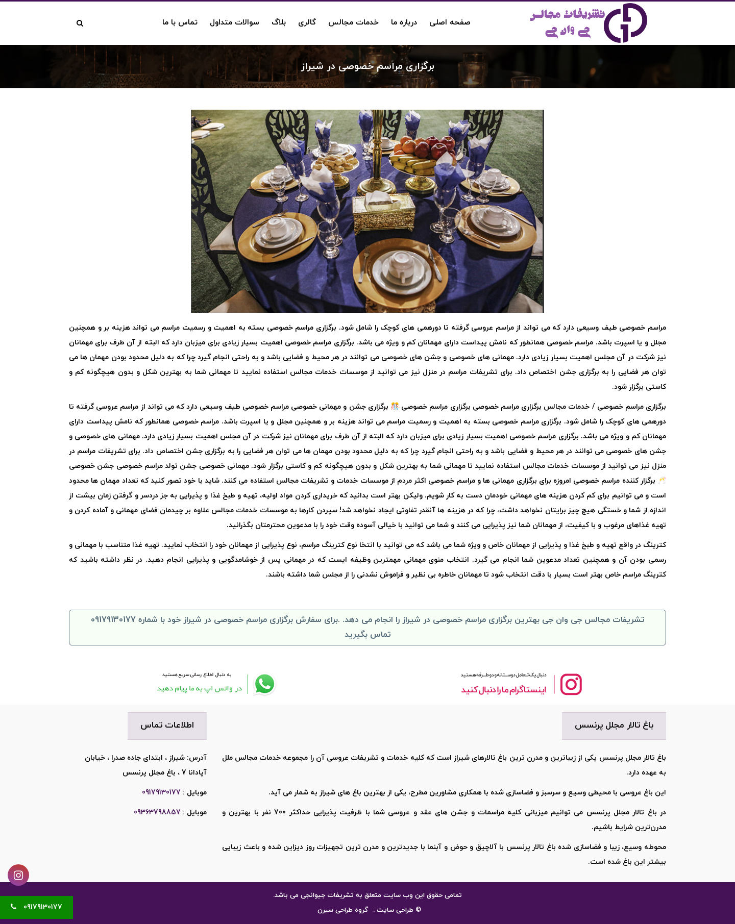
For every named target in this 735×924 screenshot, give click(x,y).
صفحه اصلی (450, 22)
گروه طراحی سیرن (342, 910)
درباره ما (404, 22)
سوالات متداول (234, 22)
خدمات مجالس (353, 22)
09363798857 (157, 812)
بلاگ (279, 22)
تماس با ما (180, 22)
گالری (307, 22)
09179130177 (161, 792)
